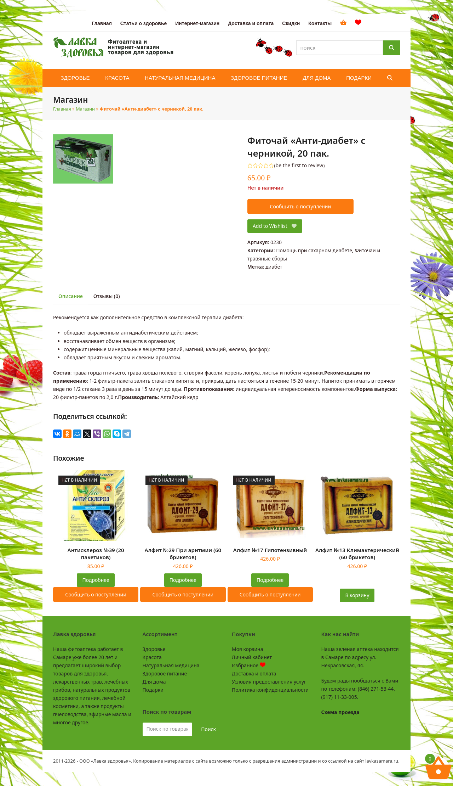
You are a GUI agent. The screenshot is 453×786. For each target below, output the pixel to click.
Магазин (85, 109)
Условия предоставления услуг (269, 681)
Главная (62, 109)
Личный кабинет (252, 657)
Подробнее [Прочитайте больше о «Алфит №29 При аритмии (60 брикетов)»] (183, 580)
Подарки (153, 689)
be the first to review (299, 165)
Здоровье (154, 649)
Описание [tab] (70, 296)
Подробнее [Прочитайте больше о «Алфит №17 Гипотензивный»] (270, 580)
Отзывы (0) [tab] (106, 296)
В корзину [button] (357, 595)
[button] (390, 78)
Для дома (154, 681)
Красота (152, 657)
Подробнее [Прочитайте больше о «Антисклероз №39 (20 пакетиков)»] (95, 580)
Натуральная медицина (171, 665)
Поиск (208, 729)
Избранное (248, 665)
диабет (273, 266)
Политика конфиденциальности (270, 689)
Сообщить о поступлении (300, 206)
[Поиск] (391, 47)
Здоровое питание (165, 673)
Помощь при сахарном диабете (314, 250)
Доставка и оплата (254, 673)
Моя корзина (247, 649)
